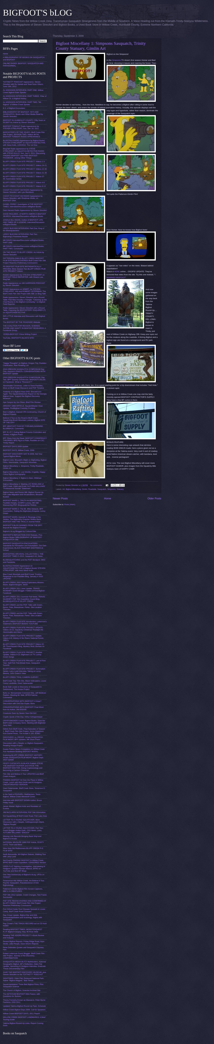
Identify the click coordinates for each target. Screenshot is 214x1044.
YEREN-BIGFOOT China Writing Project (20, 334)
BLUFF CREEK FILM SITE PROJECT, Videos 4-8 (24, 182)
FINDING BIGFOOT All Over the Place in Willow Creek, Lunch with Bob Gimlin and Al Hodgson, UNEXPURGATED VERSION (23, 782)
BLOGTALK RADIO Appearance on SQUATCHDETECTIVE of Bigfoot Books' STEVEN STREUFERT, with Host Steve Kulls (24, 568)
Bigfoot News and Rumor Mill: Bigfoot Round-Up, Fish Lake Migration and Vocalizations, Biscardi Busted (23, 494)
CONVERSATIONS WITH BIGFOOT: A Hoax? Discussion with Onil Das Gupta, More (22, 702)
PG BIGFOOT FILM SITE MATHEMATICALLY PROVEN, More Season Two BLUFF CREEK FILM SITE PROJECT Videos (24, 268)
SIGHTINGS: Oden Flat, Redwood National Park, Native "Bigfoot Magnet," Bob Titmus (23, 979)
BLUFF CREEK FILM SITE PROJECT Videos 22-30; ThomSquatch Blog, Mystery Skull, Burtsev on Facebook (23, 646)
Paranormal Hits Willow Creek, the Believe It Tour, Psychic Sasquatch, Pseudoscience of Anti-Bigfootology (24, 882)
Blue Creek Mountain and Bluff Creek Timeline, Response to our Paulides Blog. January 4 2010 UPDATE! (23, 576)
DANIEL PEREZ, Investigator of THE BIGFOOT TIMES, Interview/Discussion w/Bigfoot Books (23, 205)
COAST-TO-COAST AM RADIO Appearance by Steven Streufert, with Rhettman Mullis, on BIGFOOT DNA (23, 198)
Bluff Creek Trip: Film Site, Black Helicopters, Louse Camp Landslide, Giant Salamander (24, 682)
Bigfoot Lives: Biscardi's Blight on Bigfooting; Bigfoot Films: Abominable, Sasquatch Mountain (24, 461)
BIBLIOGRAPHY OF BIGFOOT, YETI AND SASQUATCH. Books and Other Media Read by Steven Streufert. (23, 114)
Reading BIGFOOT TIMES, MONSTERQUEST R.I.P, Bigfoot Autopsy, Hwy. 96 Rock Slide (22, 930)
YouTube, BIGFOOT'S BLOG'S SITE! (18, 338)
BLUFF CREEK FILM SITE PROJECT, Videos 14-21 (25, 165)
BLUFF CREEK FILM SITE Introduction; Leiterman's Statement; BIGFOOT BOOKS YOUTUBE (25, 622)
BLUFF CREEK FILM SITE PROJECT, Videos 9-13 (24, 186)
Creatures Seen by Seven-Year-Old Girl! (19, 713)
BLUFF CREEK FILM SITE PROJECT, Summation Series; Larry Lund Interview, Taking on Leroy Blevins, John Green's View (24, 671)
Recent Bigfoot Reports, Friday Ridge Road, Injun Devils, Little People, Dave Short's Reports (23, 942)
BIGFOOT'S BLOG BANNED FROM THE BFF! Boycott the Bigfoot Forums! (22, 526)
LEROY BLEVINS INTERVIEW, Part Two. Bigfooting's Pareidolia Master (20, 235)
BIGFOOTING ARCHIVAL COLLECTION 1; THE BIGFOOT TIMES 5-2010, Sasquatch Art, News (23, 555)
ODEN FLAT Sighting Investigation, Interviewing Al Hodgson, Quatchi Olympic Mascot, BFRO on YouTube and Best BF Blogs (24, 868)
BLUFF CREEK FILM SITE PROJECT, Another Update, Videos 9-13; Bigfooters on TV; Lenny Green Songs (22, 654)
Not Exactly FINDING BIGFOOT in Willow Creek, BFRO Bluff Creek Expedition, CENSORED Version (24, 861)
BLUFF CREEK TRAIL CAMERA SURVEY (20, 677)
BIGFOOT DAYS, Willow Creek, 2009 (18, 450)
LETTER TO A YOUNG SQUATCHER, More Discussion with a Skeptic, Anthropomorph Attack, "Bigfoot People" (23, 822)
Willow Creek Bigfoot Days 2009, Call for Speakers (24, 1010)
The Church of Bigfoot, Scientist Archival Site (21, 990)
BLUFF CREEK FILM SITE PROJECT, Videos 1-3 (24, 161)
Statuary (120, 489)
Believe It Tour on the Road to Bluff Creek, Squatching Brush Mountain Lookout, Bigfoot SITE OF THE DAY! (24, 420)
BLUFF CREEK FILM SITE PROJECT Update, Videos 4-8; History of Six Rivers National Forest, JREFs (23, 638)
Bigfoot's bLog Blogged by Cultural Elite (19, 531)
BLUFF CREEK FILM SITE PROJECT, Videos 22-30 (25, 169)
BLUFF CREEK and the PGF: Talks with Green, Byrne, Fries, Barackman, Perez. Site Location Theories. (23, 607)
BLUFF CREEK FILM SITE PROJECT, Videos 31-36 (25, 173)
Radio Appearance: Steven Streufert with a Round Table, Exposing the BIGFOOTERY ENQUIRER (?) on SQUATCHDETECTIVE (24, 310)
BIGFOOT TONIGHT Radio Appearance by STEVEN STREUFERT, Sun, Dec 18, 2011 (21, 127)
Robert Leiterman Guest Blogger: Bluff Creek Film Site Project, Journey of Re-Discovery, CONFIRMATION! (24, 955)
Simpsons (116, 60)
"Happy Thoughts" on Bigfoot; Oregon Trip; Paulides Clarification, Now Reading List (24, 364)
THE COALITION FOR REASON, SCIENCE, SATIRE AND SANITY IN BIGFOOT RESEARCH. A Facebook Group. (24, 328)
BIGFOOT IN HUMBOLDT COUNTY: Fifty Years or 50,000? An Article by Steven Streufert (24, 121)
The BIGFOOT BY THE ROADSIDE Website (21, 322)
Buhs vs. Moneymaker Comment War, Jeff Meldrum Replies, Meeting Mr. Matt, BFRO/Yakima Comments (24, 695)
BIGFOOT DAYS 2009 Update (15, 446)
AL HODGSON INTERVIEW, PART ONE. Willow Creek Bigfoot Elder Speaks (23, 91)
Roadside (92, 489)
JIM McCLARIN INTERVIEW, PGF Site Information (24, 812)
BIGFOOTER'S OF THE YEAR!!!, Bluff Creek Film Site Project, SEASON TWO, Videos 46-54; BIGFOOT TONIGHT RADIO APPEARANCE (24, 134)
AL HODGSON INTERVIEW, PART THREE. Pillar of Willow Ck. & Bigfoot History (24, 97)
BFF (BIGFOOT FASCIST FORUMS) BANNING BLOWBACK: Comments (23, 427)
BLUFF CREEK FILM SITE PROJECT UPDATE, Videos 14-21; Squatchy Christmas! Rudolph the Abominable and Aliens (23, 629)
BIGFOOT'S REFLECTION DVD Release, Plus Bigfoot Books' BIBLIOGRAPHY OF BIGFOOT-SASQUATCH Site (22, 537)
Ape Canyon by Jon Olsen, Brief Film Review (22, 402)
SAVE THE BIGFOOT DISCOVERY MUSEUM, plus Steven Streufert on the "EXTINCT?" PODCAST (24, 973)
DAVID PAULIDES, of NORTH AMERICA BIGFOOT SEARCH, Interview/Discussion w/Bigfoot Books (24, 215)
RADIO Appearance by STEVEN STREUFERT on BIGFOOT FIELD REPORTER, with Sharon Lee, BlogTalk (24, 277)
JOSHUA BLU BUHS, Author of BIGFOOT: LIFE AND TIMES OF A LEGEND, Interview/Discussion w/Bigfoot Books (23, 222)
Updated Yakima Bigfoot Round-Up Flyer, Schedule (24, 1006)
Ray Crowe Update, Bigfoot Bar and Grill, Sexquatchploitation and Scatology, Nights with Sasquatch (22, 917)
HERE (117, 271)
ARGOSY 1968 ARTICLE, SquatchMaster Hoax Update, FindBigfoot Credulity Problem (23, 407)
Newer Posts (60, 498)
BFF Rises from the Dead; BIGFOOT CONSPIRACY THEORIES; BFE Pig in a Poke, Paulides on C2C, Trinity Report (25, 440)
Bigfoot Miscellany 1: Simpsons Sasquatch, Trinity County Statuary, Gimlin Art (101, 46)
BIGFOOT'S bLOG (37, 12)
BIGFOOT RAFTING (65, 385)
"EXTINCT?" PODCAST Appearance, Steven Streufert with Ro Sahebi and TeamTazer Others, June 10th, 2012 (23, 84)
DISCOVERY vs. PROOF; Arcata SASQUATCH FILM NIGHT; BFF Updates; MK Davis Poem (23, 738)
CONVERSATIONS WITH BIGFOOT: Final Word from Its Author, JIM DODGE (23, 708)
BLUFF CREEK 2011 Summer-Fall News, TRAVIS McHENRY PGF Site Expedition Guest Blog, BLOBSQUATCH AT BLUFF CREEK (24, 599)
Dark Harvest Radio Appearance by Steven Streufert (25, 210)
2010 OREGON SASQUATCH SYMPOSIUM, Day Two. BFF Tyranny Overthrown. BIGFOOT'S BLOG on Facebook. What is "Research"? (24, 379)
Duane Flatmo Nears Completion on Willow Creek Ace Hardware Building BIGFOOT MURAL (24, 750)
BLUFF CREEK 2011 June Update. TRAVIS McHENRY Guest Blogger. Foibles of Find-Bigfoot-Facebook (24, 590)
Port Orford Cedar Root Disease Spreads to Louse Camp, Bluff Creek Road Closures (24, 910)
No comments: (96, 485)
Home (107, 498)
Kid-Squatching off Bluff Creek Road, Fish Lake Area (25, 816)
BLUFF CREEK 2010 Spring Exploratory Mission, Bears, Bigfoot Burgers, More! (23, 583)
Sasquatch (101, 489)
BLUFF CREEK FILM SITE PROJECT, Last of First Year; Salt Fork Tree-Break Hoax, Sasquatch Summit (24, 662)
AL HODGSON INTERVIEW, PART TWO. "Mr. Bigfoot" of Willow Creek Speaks (22, 103)
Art (63, 489)
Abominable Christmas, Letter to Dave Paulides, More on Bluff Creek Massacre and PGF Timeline (23, 387)
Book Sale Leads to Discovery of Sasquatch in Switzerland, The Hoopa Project (22, 688)
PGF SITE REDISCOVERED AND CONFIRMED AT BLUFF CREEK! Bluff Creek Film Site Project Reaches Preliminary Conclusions (24, 903)
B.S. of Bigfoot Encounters (14, 108)
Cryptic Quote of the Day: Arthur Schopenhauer (23, 717)
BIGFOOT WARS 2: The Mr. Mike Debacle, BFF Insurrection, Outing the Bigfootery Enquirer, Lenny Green (24, 511)
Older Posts (154, 498)
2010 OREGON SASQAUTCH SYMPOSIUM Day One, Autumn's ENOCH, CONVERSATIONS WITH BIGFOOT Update (24, 371)
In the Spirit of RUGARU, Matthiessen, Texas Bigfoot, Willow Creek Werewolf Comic (21, 795)
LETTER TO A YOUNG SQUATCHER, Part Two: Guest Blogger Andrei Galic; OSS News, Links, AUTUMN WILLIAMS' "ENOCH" (23, 830)
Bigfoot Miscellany (73, 489)
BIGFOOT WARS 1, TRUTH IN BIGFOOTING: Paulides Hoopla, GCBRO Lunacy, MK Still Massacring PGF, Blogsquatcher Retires (22, 502)
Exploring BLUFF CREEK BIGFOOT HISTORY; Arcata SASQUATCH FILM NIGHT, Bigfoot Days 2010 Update (23, 757)
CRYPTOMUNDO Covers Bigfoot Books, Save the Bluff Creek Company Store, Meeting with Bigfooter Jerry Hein (24, 723)
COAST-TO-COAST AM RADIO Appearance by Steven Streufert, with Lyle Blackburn (23, 191)
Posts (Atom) (69, 504)
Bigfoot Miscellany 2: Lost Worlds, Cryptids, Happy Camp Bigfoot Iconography (24, 473)
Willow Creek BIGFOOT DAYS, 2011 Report (21, 1013)
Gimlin (84, 489)
